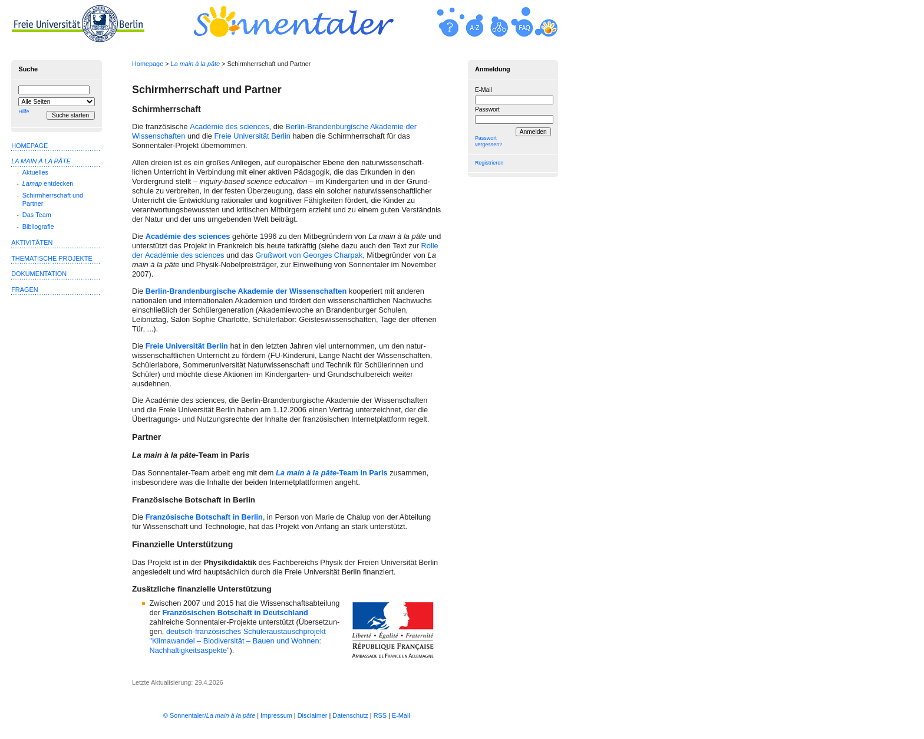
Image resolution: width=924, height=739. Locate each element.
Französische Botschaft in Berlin (204, 517)
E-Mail (483, 90)
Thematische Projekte (52, 258)
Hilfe (23, 111)
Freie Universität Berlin (252, 136)
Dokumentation (39, 273)
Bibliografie (38, 226)
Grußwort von (308, 255)
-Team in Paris (332, 472)
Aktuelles (35, 172)
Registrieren (489, 163)
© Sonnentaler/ (209, 715)
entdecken (47, 183)
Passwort (487, 109)
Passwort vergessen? (488, 141)
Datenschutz (350, 715)
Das (36, 214)
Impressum (276, 715)
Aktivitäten (31, 242)
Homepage (147, 63)
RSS (380, 715)
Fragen (24, 289)
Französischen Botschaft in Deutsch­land (235, 612)
